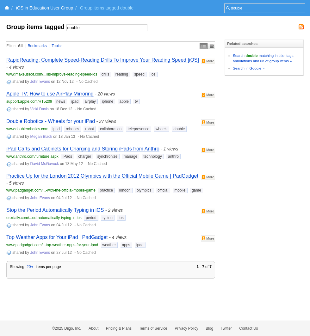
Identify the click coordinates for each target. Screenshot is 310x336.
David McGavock (44, 164)
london (125, 190)
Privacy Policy (186, 328)
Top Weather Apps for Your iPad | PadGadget (57, 237)
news (60, 101)
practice (106, 190)
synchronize (107, 156)
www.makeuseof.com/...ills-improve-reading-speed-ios (51, 74)
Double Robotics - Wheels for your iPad (50, 121)
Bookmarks (37, 46)
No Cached (88, 81)
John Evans (40, 81)
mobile (179, 190)
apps (126, 245)
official (163, 190)
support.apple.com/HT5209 (29, 101)
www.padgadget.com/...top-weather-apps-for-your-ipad (52, 245)
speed (139, 74)
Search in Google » (248, 68)
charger (84, 156)
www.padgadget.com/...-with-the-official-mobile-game (51, 190)
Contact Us (248, 328)
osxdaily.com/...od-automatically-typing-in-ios (44, 218)
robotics (72, 129)
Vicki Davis (39, 109)
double (179, 129)
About (93, 328)
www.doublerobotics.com (27, 129)
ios (153, 74)
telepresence (139, 129)
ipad (74, 101)
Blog (209, 328)
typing (107, 218)
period (91, 218)
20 (30, 267)
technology (153, 156)
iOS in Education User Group (44, 7)
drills (105, 74)
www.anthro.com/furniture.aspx (32, 156)
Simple (204, 46)
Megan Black (41, 136)
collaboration (110, 129)
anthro (173, 156)
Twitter (226, 328)
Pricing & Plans (119, 328)
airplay (90, 101)
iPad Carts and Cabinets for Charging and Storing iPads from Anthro (82, 148)
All (20, 46)
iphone (107, 101)
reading (121, 74)
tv (136, 101)
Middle (211, 46)
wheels (161, 129)
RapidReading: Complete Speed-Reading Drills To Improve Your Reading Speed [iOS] (102, 60)
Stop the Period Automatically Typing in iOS (55, 210)
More (208, 61)
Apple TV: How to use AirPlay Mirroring (50, 93)
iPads (67, 156)
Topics (57, 46)
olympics (144, 190)
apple (124, 101)
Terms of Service (153, 328)
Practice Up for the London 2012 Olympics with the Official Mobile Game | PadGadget (102, 176)
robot (89, 129)
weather (109, 245)
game (196, 190)
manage (130, 156)
